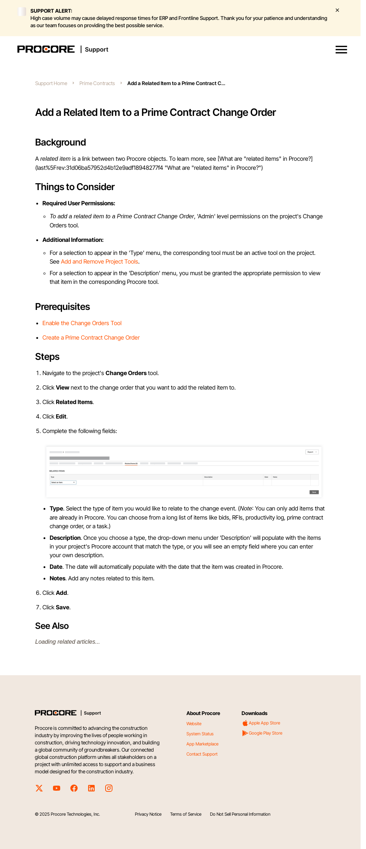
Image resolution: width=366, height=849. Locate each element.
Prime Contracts (97, 83)
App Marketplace (202, 744)
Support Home (51, 83)
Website (193, 723)
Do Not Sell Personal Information (240, 814)
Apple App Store (261, 723)
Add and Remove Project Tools (99, 261)
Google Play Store (262, 733)
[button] (341, 49)
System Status (200, 733)
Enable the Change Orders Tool (82, 323)
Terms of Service (185, 814)
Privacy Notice (148, 814)
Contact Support (202, 754)
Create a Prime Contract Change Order (91, 337)
